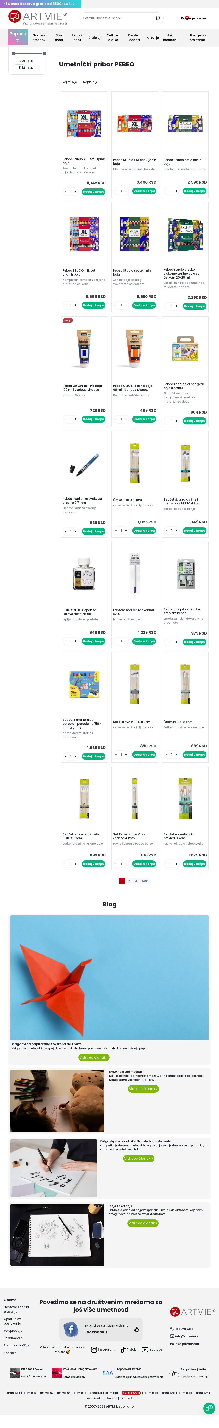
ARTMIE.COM (131, 1406)
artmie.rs (79, 1406)
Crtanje (153, 38)
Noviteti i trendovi (39, 37)
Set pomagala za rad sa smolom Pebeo (183, 620)
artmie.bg (185, 1406)
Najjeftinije (69, 82)
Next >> (145, 894)
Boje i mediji (59, 37)
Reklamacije (13, 1351)
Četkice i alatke (113, 37)
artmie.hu (47, 1406)
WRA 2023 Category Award (80, 1382)
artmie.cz (30, 1406)
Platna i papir (77, 37)
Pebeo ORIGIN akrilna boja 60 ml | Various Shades (133, 392)
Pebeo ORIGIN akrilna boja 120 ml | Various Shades (83, 392)
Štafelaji (94, 38)
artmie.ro (168, 1406)
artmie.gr (110, 1411)
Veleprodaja (13, 1344)
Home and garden (74, 1390)
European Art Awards (127, 1382)
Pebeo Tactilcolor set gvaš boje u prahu (185, 391)
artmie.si (96, 1406)
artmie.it (126, 1411)
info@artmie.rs (186, 1349)
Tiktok (128, 1363)
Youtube (152, 1362)
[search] (159, 20)
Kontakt (10, 1366)
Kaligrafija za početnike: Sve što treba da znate (135, 1154)
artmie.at (93, 1411)
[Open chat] (209, 1408)
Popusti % (17, 37)
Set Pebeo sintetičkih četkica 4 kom (130, 849)
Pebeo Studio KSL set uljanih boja (80, 162)
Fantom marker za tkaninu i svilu (134, 620)
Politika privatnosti (184, 1357)
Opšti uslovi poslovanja (13, 1334)
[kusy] (71, 192)
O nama (10, 1313)
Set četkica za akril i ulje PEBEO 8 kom (82, 849)
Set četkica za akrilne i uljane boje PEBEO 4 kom (183, 508)
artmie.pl (111, 1406)
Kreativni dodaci (134, 37)
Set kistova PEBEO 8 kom (132, 732)
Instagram (103, 1363)
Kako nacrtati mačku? (126, 1085)
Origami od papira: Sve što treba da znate (47, 1057)
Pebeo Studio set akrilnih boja (183, 162)
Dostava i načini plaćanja (16, 1322)
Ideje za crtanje (120, 1219)
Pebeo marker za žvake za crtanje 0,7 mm (83, 507)
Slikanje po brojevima (197, 37)
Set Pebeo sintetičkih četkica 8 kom (180, 849)
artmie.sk (13, 1406)
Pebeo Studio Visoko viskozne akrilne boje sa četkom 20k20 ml (183, 276)
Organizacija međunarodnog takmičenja (138, 1390)
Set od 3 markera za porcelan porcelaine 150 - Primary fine (83, 734)
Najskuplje (90, 82)
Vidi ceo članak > (94, 1070)
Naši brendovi (170, 37)
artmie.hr (63, 1406)
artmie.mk (203, 1406)
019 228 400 (184, 1342)
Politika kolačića (16, 1358)
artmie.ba (151, 1406)
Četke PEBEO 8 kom (128, 507)
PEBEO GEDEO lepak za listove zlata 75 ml (80, 620)
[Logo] (37, 17)
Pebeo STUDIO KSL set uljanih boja (80, 275)
